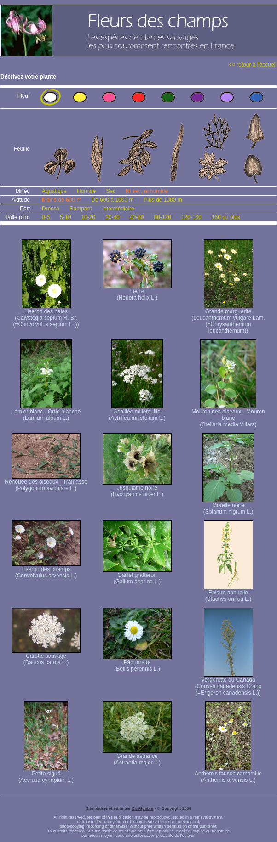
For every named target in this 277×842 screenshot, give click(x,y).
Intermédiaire (118, 208)
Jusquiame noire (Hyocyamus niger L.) (137, 488)
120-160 (191, 217)
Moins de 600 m (61, 200)
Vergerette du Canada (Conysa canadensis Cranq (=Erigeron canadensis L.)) (228, 684)
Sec (110, 191)
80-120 (162, 217)
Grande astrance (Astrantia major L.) (137, 757)
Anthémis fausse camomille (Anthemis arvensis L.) (228, 774)
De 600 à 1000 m (112, 200)
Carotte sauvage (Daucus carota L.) (46, 657)
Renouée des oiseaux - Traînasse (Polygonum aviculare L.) (46, 483)
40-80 (137, 217)
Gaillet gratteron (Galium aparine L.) (137, 576)
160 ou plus (226, 217)
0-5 (46, 217)
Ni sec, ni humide (147, 191)
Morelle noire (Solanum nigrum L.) (228, 506)
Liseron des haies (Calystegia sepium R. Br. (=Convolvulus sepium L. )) (46, 315)
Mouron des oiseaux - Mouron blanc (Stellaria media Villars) (228, 415)
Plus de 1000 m (163, 200)
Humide (86, 191)
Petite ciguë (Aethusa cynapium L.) (46, 774)
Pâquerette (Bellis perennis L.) (137, 663)
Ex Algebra (143, 808)
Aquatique (54, 191)
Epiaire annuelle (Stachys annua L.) (228, 593)
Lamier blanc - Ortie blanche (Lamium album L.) (46, 412)
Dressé (50, 208)
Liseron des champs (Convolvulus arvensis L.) (46, 570)
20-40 (112, 217)
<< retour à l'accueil (253, 65)
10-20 (88, 217)
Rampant (80, 208)
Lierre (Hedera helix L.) (137, 292)
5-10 (65, 217)
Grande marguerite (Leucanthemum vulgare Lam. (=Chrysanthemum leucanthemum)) (228, 318)
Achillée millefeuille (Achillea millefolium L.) (137, 412)
